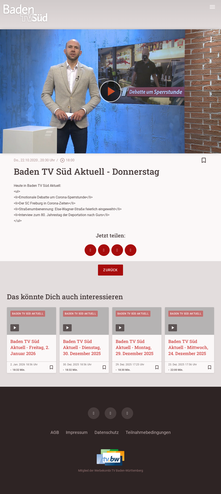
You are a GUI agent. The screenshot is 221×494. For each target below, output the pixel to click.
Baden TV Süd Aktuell (27, 313)
